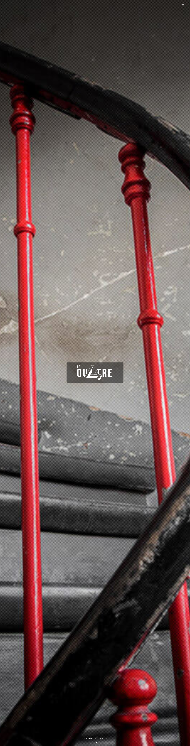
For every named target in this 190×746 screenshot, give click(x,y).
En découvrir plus (96, 741)
